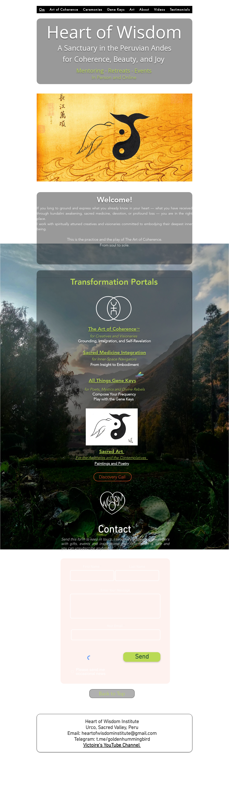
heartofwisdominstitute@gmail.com (119, 734)
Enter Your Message (115, 590)
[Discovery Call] (113, 476)
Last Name (137, 567)
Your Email (115, 626)
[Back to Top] (112, 693)
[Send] (141, 657)
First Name (91, 567)
